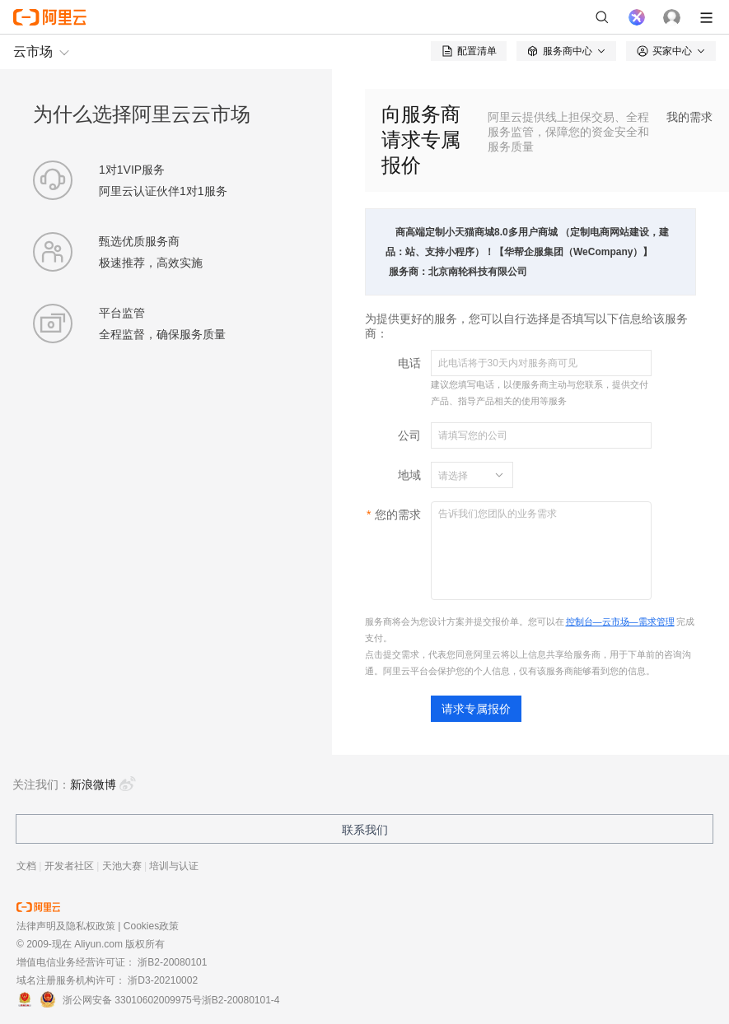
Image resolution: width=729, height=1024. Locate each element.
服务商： (408, 271)
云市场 (33, 51)
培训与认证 (174, 866)
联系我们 (365, 829)
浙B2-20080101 (172, 962)
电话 (409, 363)
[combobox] (462, 475)
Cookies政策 (151, 926)
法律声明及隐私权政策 (65, 926)
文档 (26, 866)
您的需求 (398, 514)
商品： (395, 242)
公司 (409, 435)
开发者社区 (69, 866)
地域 (409, 475)
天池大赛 (122, 866)
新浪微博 (103, 784)
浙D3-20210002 (163, 980)
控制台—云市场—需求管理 (620, 621)
